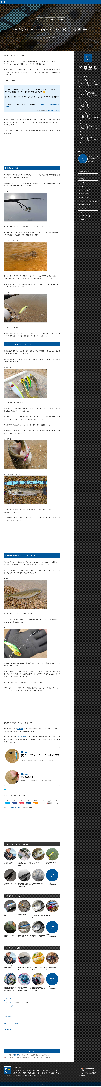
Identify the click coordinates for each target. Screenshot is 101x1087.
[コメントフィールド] (32, 1041)
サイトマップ (83, 208)
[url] (32, 1026)
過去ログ (82, 183)
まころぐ (49, 1085)
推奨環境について (84, 197)
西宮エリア (18, 807)
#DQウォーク (45, 104)
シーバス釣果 (11, 807)
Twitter (80, 68)
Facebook (85, 68)
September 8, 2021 (52, 110)
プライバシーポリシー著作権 (88, 201)
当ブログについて (84, 194)
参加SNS (81, 186)
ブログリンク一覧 (84, 216)
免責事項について (84, 205)
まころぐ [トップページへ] (4, 2)
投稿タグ (82, 179)
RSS (95, 68)
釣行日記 (20, 729)
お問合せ (82, 220)
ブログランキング (84, 190)
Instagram (90, 68)
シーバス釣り (22, 737)
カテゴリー (82, 175)
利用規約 (16, 1056)
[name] (32, 1020)
